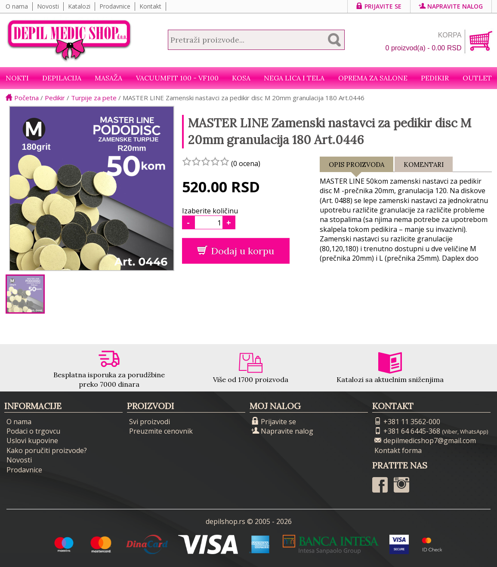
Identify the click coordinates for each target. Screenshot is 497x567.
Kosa (241, 78)
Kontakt (150, 6)
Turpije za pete (94, 97)
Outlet (477, 78)
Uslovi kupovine (32, 440)
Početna (22, 97)
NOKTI (17, 78)
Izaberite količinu (210, 211)
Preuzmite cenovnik (161, 431)
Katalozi (79, 6)
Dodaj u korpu (235, 251)
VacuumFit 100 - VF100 (177, 78)
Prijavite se (378, 6)
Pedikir (435, 78)
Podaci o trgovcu (33, 431)
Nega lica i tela (294, 78)
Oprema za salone (372, 78)
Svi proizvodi (149, 421)
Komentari (424, 164)
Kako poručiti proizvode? (46, 450)
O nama (17, 6)
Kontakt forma (398, 450)
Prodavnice (114, 6)
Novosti (48, 6)
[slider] (205, 161)
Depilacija (61, 78)
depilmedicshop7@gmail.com (425, 440)
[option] (25, 294)
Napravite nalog (451, 6)
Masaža (108, 78)
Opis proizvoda (356, 166)
